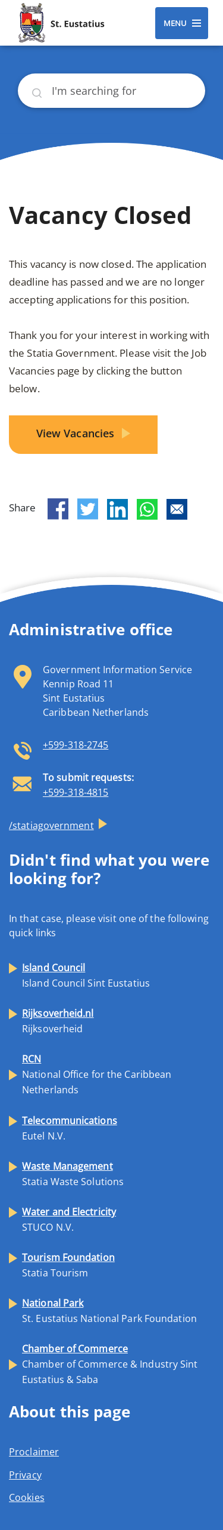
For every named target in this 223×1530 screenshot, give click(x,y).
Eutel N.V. (69, 1128)
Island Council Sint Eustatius (86, 975)
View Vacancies (77, 433)
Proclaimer (34, 1451)
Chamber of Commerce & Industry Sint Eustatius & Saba (110, 1364)
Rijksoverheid (58, 1021)
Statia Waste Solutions (73, 1174)
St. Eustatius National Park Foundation (109, 1311)
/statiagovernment (51, 825)
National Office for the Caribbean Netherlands (96, 1074)
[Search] (111, 90)
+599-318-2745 (75, 744)
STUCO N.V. (69, 1219)
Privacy (25, 1474)
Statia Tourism (68, 1265)
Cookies (27, 1497)
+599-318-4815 (75, 792)
